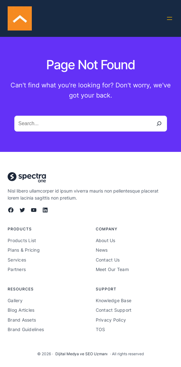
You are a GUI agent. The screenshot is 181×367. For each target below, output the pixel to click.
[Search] (159, 123)
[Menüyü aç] (169, 18)
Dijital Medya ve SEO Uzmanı (81, 353)
